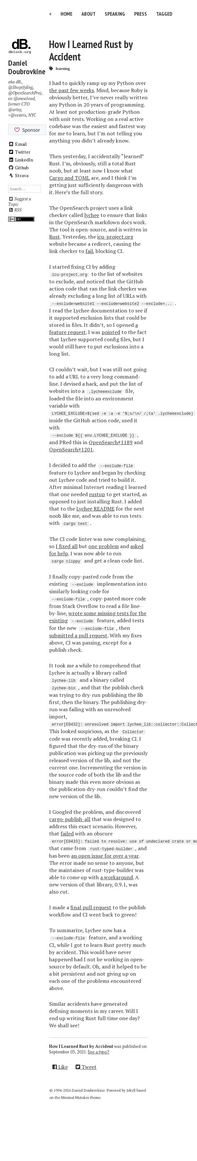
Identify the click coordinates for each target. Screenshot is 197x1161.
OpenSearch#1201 (71, 449)
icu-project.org (115, 236)
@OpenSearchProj (25, 93)
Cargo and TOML (69, 177)
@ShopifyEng (20, 87)
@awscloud (24, 98)
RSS (15, 210)
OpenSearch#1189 (111, 442)
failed (67, 833)
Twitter (19, 152)
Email (17, 144)
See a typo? (98, 1052)
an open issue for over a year (104, 855)
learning (63, 68)
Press (140, 13)
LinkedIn (20, 160)
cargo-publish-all (69, 819)
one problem (103, 546)
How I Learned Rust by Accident (91, 50)
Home (66, 13)
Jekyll (131, 1090)
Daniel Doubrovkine (26, 67)
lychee (91, 215)
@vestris (18, 115)
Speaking (115, 13)
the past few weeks (71, 90)
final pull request (90, 907)
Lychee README (95, 508)
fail (89, 251)
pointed (110, 332)
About (88, 13)
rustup (97, 494)
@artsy (14, 109)
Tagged (164, 13)
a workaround (116, 877)
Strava (18, 175)
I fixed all (67, 546)
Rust (54, 236)
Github (18, 167)
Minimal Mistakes (75, 1097)
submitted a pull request (78, 635)
